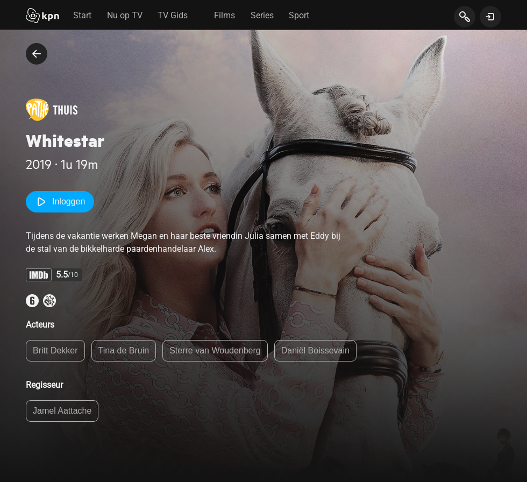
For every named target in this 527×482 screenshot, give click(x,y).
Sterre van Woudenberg (215, 350)
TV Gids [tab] (173, 15)
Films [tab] (224, 15)
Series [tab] (262, 15)
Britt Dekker (55, 350)
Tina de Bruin (123, 350)
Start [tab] (82, 15)
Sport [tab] (299, 15)
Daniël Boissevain (315, 350)
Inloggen (60, 202)
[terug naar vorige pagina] (36, 54)
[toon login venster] (490, 16)
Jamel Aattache (62, 410)
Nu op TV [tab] (125, 15)
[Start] (42, 16)
